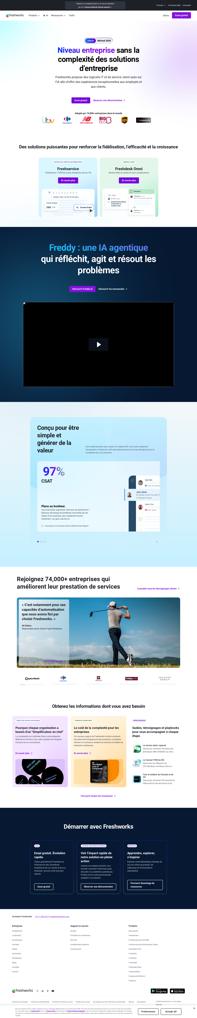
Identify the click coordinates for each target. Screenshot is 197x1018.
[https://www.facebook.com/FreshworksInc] (47, 991)
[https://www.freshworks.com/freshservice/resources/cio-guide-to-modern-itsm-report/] (157, 763)
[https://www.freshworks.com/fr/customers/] (14, 949)
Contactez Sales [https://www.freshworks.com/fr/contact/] (174, 5)
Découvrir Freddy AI (82, 289)
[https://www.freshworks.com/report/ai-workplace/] (157, 779)
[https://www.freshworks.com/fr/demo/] (166, 15)
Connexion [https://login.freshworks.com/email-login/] (187, 5)
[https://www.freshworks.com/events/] (17, 958)
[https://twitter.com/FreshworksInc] (37, 991)
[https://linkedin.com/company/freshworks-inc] (42, 991)
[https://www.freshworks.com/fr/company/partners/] (16, 953)
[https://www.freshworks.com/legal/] (20, 1001)
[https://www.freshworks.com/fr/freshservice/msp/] (139, 939)
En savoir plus (68, 180)
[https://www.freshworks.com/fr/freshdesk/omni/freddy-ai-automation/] (132, 980)
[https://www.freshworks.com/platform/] (137, 976)
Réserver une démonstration (109, 100)
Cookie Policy (35, 1011)
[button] (98, 41)
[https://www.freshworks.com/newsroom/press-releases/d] (15, 967)
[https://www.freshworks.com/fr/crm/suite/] (135, 967)
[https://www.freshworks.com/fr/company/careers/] (15, 944)
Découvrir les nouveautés (113, 288)
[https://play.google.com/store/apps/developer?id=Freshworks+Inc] (159, 991)
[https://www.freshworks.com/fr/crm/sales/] (133, 962)
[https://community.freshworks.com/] (75, 949)
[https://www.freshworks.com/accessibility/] (141, 1001)
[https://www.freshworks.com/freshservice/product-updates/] (133, 930)
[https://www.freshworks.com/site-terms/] (62, 1001)
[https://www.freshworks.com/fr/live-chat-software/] (133, 958)
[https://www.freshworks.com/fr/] (15, 15)
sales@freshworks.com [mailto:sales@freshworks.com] (60, 917)
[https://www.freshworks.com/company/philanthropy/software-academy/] (79, 944)
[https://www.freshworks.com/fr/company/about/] (17, 930)
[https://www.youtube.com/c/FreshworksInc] (52, 991)
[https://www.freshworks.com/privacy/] (40, 1001)
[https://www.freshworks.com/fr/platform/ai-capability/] (45, 16)
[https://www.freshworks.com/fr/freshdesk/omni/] (135, 949)
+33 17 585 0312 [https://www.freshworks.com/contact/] (41, 917)
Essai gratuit (181, 15)
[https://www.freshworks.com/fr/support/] (73, 930)
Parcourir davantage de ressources (142, 885)
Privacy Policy (51, 1011)
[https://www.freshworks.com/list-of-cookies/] (83, 1001)
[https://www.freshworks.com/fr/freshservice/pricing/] (72, 16)
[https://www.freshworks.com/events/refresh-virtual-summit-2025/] (95, 5)
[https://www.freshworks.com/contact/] (15, 971)
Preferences (148, 1011)
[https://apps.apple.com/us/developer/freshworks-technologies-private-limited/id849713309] (177, 991)
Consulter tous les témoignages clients (158, 588)
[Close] (194, 1008)
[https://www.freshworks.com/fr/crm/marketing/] (134, 971)
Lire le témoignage (54, 661)
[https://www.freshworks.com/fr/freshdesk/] (133, 953)
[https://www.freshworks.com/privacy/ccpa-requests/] (109, 1001)
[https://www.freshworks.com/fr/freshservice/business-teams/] (143, 944)
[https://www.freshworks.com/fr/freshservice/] (133, 935)
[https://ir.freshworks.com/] (17, 939)
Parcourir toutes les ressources (98, 795)
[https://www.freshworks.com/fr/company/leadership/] (16, 935)
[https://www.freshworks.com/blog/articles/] (14, 962)
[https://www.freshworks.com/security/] (131, 1001)
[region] (98, 1011)
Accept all (171, 1011)
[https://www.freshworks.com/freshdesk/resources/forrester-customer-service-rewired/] (157, 749)
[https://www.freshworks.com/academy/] (80, 935)
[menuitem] (161, 5)
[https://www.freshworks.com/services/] (73, 939)
